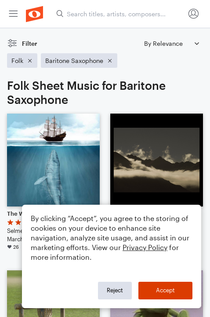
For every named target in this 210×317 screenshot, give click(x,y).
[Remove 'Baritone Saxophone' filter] (79, 60)
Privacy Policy (145, 247)
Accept (165, 290)
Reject (115, 290)
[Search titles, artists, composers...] (120, 14)
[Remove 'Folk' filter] (22, 60)
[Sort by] (171, 43)
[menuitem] (13, 14)
